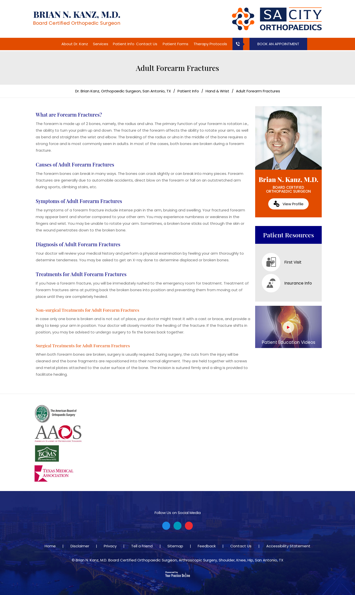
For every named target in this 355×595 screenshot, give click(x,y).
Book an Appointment (278, 43)
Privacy (110, 546)
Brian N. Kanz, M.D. (288, 184)
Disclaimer (80, 546)
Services (100, 43)
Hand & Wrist (217, 91)
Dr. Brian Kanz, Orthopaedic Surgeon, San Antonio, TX (123, 91)
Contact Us (146, 43)
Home (54, 44)
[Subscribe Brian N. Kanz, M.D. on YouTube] (189, 526)
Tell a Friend (142, 546)
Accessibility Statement (288, 546)
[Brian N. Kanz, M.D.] (76, 19)
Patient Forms (175, 43)
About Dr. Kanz (74, 43)
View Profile (293, 203)
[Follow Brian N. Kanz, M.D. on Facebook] (166, 526)
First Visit (282, 262)
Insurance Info (287, 283)
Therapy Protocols (210, 43)
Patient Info (123, 43)
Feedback (207, 546)
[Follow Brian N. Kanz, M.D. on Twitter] (177, 526)
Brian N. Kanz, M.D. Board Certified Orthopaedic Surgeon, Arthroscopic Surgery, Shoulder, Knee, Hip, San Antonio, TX (179, 560)
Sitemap (175, 546)
